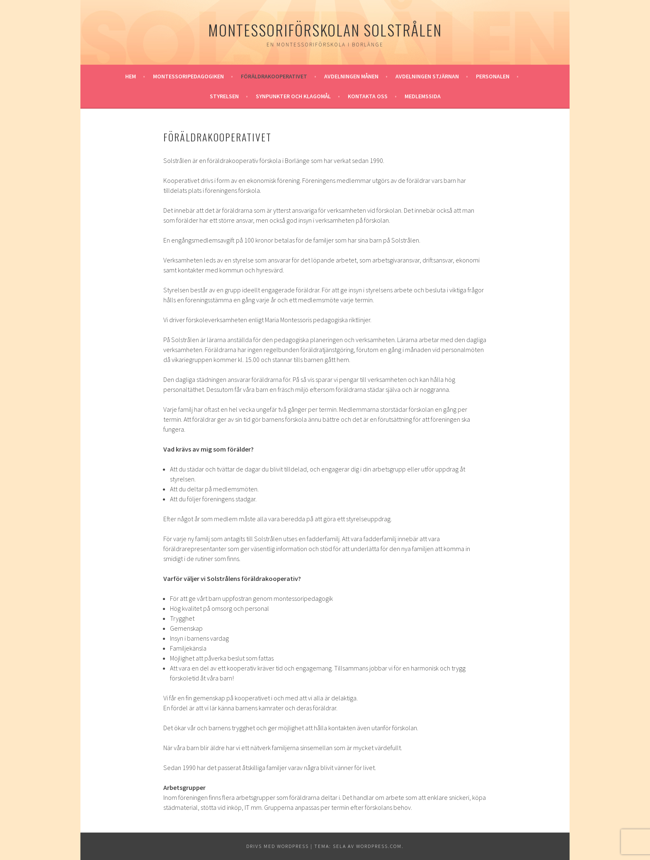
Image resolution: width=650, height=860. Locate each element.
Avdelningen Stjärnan (427, 76)
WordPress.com (379, 846)
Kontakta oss (368, 96)
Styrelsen (224, 96)
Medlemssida (423, 96)
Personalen (492, 76)
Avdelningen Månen (351, 76)
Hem (130, 76)
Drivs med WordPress (277, 846)
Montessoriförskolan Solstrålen (325, 30)
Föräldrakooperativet (274, 76)
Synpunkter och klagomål (293, 96)
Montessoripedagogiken (188, 76)
